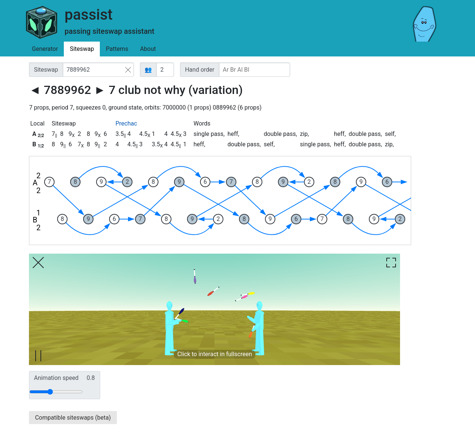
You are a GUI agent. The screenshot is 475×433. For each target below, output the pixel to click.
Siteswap (82, 48)
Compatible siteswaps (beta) (73, 417)
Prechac (126, 123)
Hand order (199, 69)
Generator (45, 48)
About (148, 48)
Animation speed (64, 378)
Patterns (117, 48)
